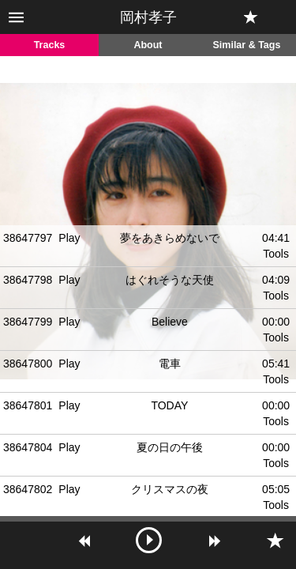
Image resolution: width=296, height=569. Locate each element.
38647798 (27, 279)
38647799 (27, 321)
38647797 (27, 238)
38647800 (27, 363)
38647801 (27, 405)
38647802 (27, 489)
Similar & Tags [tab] (247, 45)
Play (69, 238)
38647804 (27, 447)
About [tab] (147, 45)
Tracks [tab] (50, 45)
